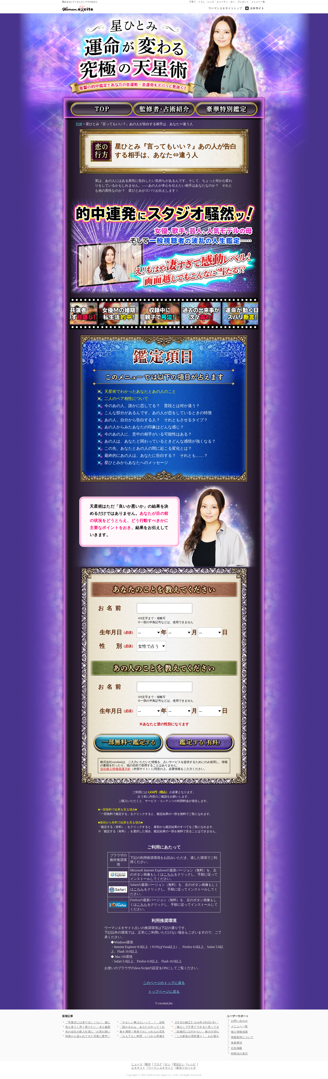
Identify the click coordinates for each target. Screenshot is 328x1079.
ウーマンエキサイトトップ (225, 8)
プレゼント (243, 2)
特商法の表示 (239, 1053)
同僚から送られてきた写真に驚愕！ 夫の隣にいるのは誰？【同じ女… (109, 1036)
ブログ (158, 1064)
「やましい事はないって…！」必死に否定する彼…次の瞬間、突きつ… (165, 1022)
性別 (116, 646)
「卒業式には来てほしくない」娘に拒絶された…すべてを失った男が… (110, 1022)
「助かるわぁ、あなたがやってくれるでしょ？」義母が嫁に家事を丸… (165, 1027)
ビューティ (222, 2)
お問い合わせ (239, 1020)
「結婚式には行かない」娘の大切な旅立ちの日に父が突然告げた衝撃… (219, 1031)
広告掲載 (236, 1048)
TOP (79, 124)
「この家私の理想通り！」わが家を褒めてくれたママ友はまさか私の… (219, 1036)
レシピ (211, 2)
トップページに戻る (164, 991)
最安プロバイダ (186, 1067)
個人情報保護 (239, 1031)
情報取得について (242, 1037)
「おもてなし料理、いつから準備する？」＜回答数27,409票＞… (160, 1036)
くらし (201, 2)
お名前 (111, 608)
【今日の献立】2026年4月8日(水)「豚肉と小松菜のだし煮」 (212, 1022)
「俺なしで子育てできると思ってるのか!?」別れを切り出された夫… (217, 1027)
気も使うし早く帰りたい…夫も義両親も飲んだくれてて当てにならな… (110, 1027)
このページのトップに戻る (164, 983)
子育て (192, 2)
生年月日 (111, 632)
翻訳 (148, 1064)
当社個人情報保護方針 (115, 769)
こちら (169, 874)
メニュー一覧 (258, 2)
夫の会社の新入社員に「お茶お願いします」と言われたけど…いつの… (110, 1031)
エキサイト (257, 8)
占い (233, 2)
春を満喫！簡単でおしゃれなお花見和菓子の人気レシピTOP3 (158, 1031)
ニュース (136, 1064)
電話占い (178, 1064)
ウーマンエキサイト (161, 1067)
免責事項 (236, 1042)
